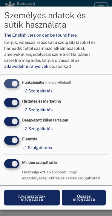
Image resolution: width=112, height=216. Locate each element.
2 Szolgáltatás (37, 91)
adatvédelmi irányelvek (26, 66)
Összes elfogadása (84, 197)
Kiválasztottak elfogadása (32, 197)
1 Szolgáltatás (37, 147)
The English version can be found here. (41, 35)
